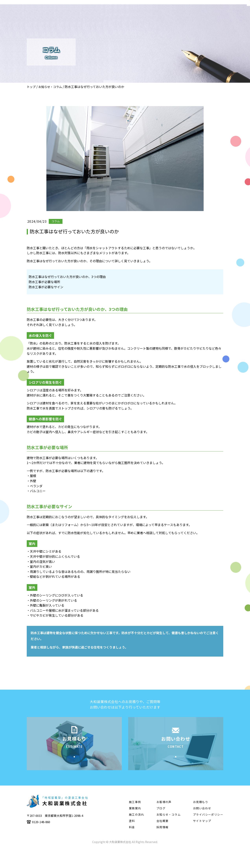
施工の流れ (180, 15)
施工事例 (158, 15)
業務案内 (137, 15)
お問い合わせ (202, 817)
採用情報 (162, 836)
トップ (31, 87)
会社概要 (117, 15)
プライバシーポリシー (208, 823)
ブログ (160, 817)
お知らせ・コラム (50, 87)
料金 (132, 836)
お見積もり (200, 810)
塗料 (198, 15)
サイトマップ (202, 829)
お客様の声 (164, 810)
